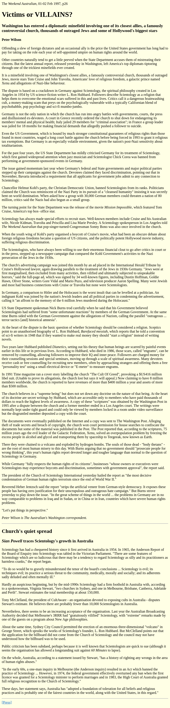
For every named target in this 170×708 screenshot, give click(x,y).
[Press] (7, 702)
